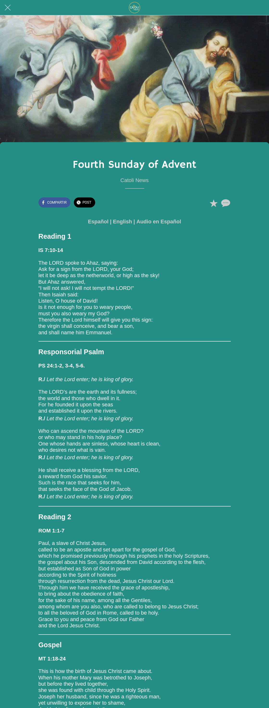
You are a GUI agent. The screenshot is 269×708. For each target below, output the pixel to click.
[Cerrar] (8, 8)
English (122, 222)
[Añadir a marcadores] (213, 203)
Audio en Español (159, 222)
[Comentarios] (225, 203)
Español (98, 222)
